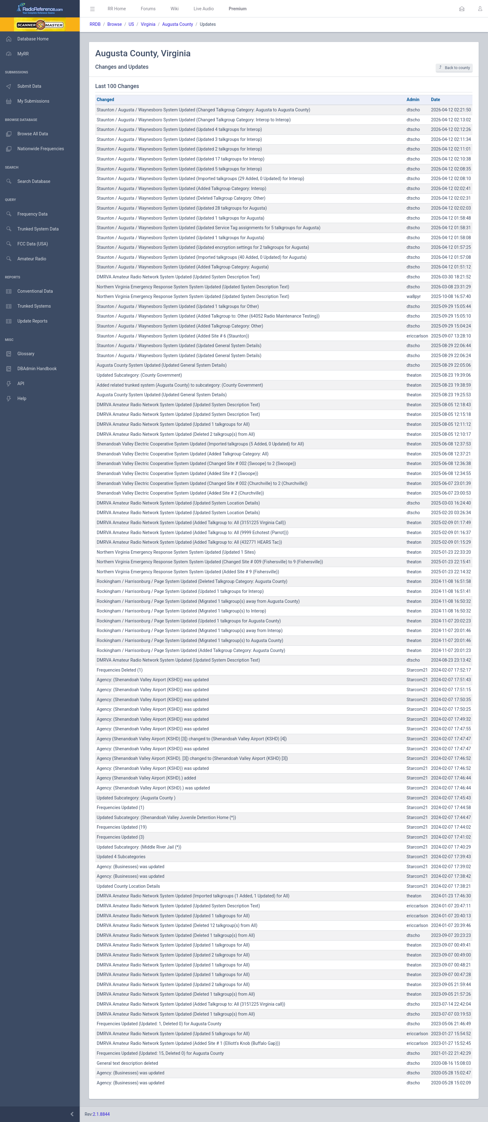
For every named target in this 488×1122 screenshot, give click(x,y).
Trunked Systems (25, 306)
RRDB (95, 24)
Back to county (454, 67)
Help (13, 399)
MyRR (14, 54)
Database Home (24, 39)
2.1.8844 (101, 1114)
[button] (462, 8)
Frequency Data (24, 214)
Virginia (148, 24)
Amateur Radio (23, 259)
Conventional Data (26, 291)
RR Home (117, 8)
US (131, 24)
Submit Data (20, 86)
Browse (114, 24)
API (12, 384)
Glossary (17, 354)
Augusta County (177, 24)
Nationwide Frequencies (32, 149)
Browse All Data (24, 134)
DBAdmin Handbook (28, 369)
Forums (148, 8)
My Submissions (24, 101)
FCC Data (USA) (24, 244)
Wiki (175, 8)
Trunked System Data (29, 229)
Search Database (25, 181)
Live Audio (204, 8)
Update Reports (24, 321)
